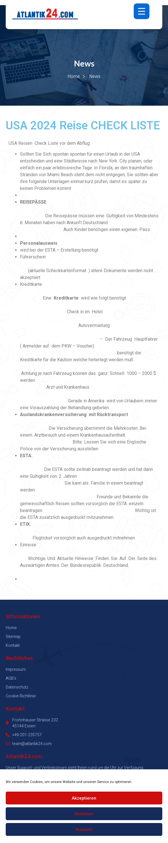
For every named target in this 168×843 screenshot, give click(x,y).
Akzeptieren (84, 798)
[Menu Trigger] (141, 11)
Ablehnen (84, 813)
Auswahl (84, 829)
